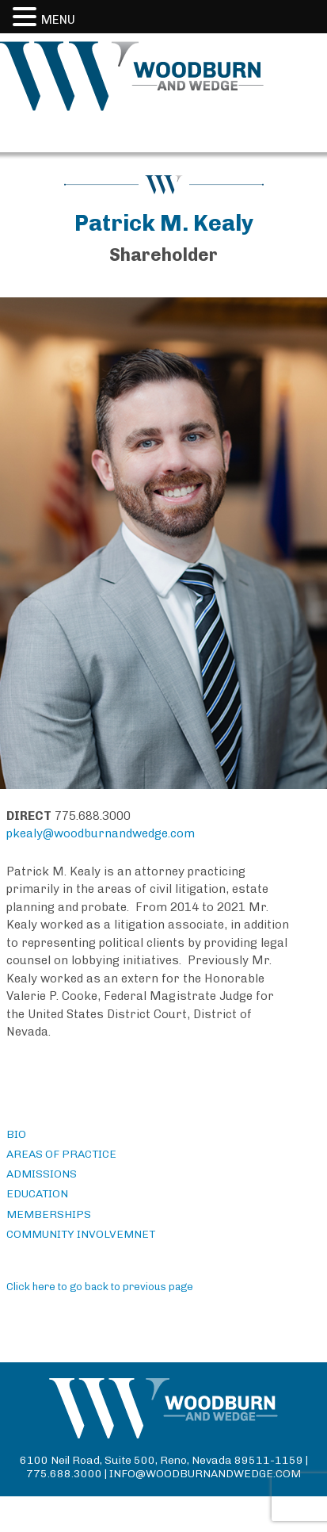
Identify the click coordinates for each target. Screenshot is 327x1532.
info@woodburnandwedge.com (205, 1473)
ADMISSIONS (41, 1174)
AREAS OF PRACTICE (61, 1154)
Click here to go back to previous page (99, 1287)
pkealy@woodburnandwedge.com (100, 833)
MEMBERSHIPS (48, 1214)
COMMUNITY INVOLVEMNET (80, 1234)
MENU (58, 20)
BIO (16, 1134)
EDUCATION (37, 1194)
